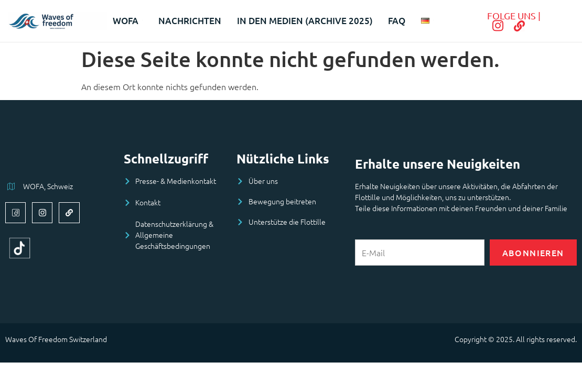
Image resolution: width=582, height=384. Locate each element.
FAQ (397, 21)
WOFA (128, 21)
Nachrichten (189, 21)
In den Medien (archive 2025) (305, 21)
